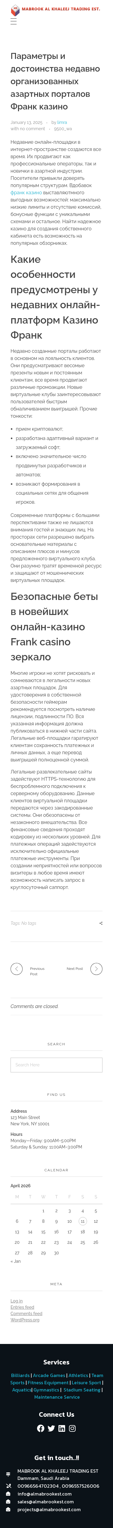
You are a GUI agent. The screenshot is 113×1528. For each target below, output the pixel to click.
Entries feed (22, 1307)
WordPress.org (25, 1319)
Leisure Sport (86, 1382)
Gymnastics (45, 1389)
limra (62, 122)
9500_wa (63, 128)
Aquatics (21, 1389)
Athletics (78, 1375)
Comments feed (26, 1313)
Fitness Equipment (48, 1382)
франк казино (26, 192)
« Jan (16, 1261)
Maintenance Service (56, 1396)
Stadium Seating (81, 1389)
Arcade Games (49, 1375)
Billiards (20, 1375)
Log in (17, 1301)
